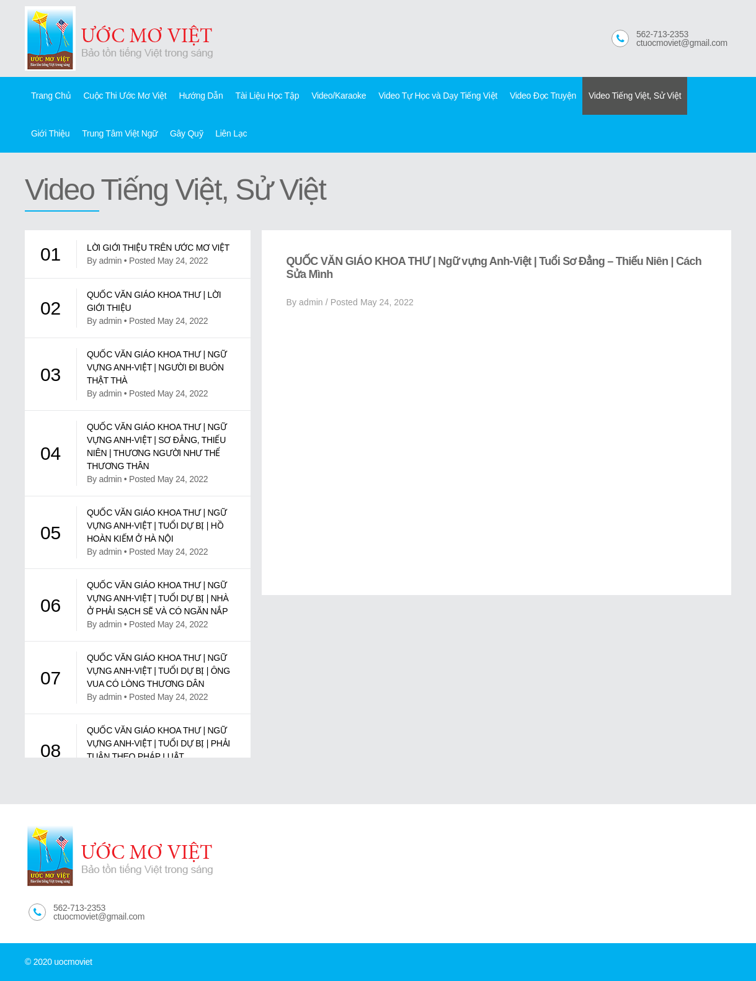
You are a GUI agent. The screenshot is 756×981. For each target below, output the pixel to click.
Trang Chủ (51, 96)
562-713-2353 (662, 34)
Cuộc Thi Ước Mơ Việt (124, 96)
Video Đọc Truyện (543, 96)
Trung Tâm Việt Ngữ (120, 133)
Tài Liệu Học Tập (267, 96)
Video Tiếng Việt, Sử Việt (635, 96)
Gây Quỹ (186, 133)
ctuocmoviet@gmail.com (681, 42)
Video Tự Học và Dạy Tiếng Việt (437, 96)
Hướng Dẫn (201, 96)
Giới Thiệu (50, 133)
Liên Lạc (231, 133)
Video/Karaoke (338, 96)
